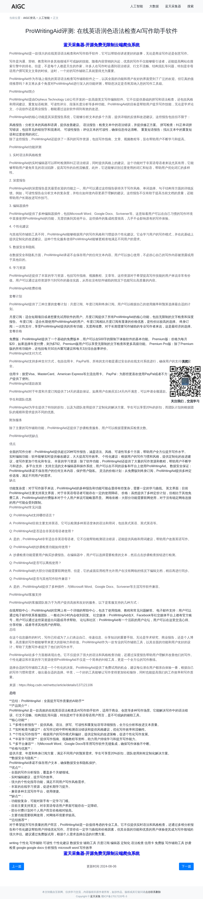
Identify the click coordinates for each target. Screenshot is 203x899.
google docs (35, 847)
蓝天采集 (95, 896)
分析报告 (51, 847)
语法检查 (137, 843)
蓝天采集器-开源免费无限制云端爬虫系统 (101, 44)
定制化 (125, 843)
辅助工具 (89, 843)
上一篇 (16, 866)
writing (13, 843)
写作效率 (85, 847)
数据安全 (76, 843)
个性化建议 (61, 843)
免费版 (159, 843)
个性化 (24, 843)
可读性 (48, 843)
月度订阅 (103, 843)
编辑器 (115, 843)
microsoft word (68, 847)
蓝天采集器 (173, 6)
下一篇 (186, 866)
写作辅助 (36, 843)
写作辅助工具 (174, 843)
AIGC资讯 (29, 17)
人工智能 (136, 6)
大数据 (154, 6)
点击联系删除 (153, 891)
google (21, 847)
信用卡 (149, 843)
